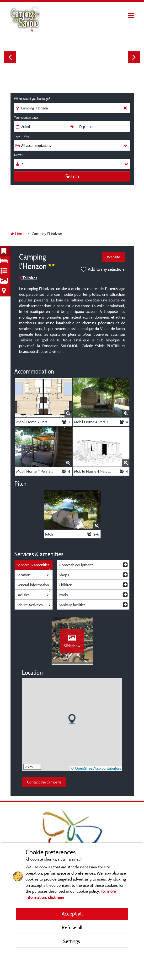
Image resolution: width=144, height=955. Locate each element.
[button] (72, 719)
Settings (72, 941)
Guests (18, 155)
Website (113, 257)
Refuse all (72, 927)
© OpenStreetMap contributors (96, 768)
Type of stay (21, 136)
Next (134, 57)
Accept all (72, 914)
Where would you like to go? (32, 99)
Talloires (28, 278)
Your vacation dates (26, 117)
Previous (10, 57)
